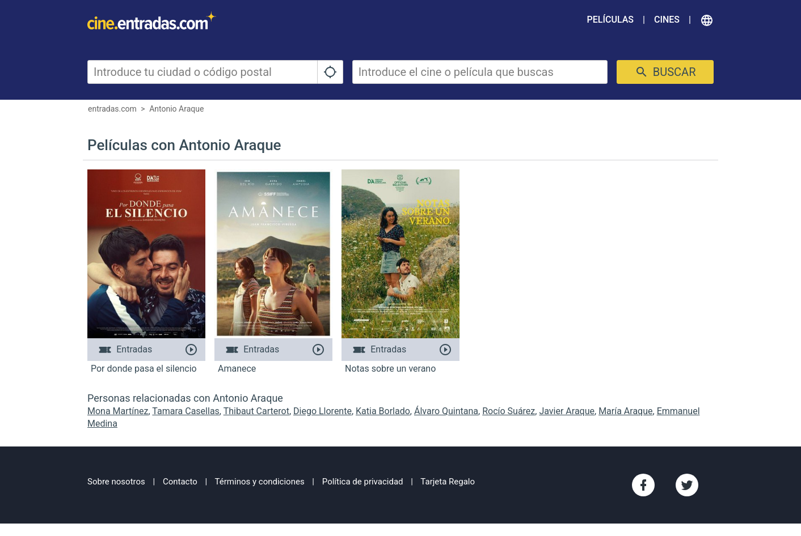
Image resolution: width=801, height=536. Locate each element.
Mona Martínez (118, 411)
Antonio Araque (176, 108)
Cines (667, 19)
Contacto (180, 482)
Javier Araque (567, 411)
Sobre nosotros (116, 482)
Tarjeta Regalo (447, 482)
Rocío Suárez (508, 411)
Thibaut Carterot (256, 411)
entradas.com (112, 108)
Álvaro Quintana (446, 411)
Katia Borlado (383, 411)
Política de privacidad (362, 482)
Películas (610, 19)
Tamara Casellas (185, 411)
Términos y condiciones (260, 482)
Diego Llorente (322, 411)
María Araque (625, 411)
